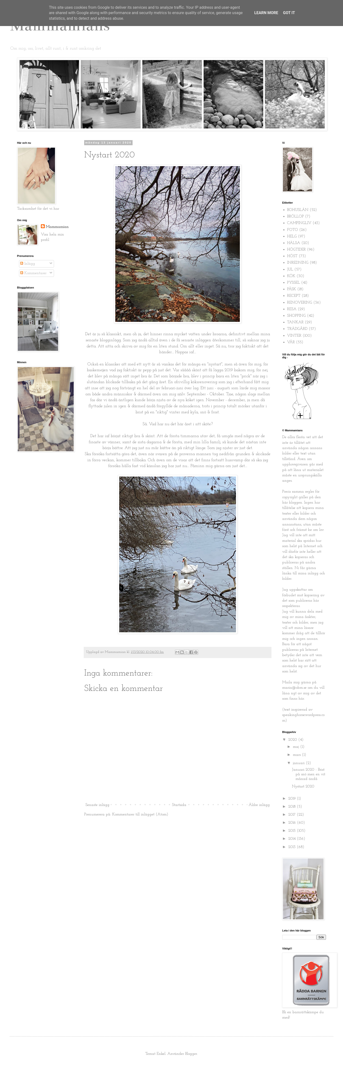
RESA (292, 309)
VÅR (291, 342)
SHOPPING (296, 316)
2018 (292, 807)
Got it (289, 12)
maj (296, 747)
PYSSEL (293, 283)
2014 (292, 839)
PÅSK (291, 289)
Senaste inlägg (97, 805)
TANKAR (295, 322)
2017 (292, 815)
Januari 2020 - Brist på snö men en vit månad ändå (308, 774)
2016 (292, 823)
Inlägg (27, 264)
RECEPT (293, 296)
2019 (292, 799)
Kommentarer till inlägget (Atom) (140, 814)
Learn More (266, 12)
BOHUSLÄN (297, 210)
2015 (292, 831)
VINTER (294, 336)
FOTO (292, 230)
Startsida (179, 805)
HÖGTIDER (296, 250)
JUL (290, 269)
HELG (292, 236)
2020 (293, 740)
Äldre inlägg (259, 805)
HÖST (292, 256)
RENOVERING (299, 303)
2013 (292, 847)
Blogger (191, 1054)
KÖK (291, 276)
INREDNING (297, 263)
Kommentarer (33, 273)
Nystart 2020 (303, 786)
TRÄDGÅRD (297, 329)
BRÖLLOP (295, 216)
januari (299, 763)
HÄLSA (293, 243)
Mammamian (57, 227)
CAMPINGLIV (299, 223)
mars (297, 755)
